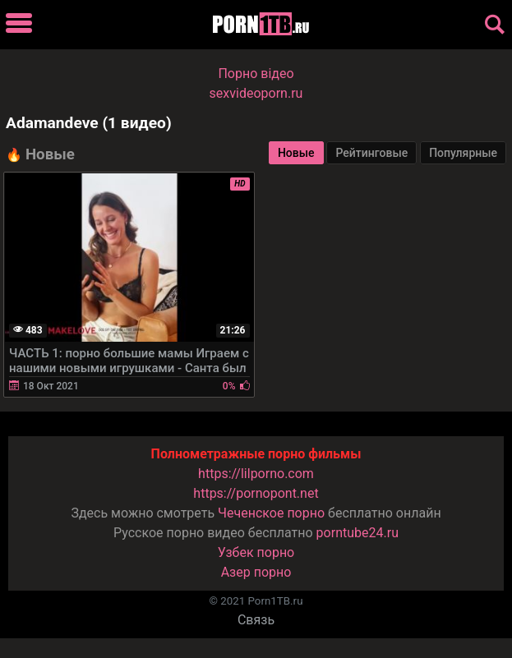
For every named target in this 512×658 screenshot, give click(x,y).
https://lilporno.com (256, 473)
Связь (256, 620)
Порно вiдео (255, 73)
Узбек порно (256, 552)
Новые (296, 152)
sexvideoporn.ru (256, 93)
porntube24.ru (357, 533)
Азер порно (256, 572)
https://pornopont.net (255, 493)
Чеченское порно (271, 513)
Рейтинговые (371, 152)
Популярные (463, 152)
